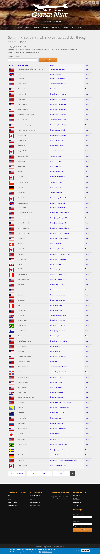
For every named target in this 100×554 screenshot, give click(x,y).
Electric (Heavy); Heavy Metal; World (60, 407)
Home (20, 27)
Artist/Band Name (23, 65)
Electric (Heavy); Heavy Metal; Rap (59, 428)
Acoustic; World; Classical (57, 140)
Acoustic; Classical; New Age (58, 84)
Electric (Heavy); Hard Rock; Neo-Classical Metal (63, 460)
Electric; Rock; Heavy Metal (57, 249)
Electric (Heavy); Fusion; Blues (58, 341)
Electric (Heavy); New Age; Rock (59, 450)
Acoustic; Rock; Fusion (56, 455)
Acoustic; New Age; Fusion (57, 69)
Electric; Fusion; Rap (55, 74)
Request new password (80, 526)
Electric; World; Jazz (55, 346)
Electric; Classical (55, 433)
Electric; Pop (53, 361)
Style (52, 65)
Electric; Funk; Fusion (56, 336)
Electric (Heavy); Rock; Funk (57, 284)
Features (46, 27)
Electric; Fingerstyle (55, 269)
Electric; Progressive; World (57, 203)
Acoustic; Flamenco (55, 156)
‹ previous (20, 473)
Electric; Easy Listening (56, 392)
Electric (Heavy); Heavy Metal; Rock (60, 254)
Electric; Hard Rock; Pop (56, 423)
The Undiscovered (35, 505)
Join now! (63, 498)
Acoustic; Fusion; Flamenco (57, 151)
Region (11, 65)
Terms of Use (59, 549)
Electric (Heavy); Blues (56, 377)
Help (73, 27)
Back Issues (76, 499)
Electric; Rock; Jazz (55, 418)
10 (44, 473)
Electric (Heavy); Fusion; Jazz (58, 320)
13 (61, 473)
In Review (32, 499)
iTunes (87, 65)
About (9, 499)
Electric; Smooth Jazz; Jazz (57, 290)
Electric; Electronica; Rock (57, 171)
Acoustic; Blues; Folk (55, 166)
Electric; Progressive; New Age (58, 444)
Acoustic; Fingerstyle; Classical (58, 367)
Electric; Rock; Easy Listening (58, 125)
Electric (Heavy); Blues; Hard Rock (59, 212)
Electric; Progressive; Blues (57, 176)
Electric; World (54, 89)
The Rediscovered (35, 502)
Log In (80, 27)
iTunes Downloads (35, 496)
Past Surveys (77, 502)
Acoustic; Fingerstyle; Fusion (58, 316)
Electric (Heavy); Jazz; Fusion (58, 356)
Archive (65, 27)
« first (11, 473)
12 (55, 473)
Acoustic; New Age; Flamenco (58, 120)
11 (49, 473)
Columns (36, 27)
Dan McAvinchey (12, 502)
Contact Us (76, 496)
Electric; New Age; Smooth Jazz (59, 198)
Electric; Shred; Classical (57, 264)
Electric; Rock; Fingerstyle (57, 145)
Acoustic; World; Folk (56, 387)
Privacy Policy (72, 549)
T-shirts (75, 505)
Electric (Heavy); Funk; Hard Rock (59, 259)
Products (55, 27)
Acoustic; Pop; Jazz (55, 243)
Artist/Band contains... (14, 57)
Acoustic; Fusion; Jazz (56, 182)
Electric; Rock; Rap (55, 439)
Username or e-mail (79, 514)
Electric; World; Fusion (56, 305)
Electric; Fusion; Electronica (57, 78)
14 (66, 473)
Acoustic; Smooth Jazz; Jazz (58, 465)
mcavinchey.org (12, 505)
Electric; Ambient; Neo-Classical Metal (60, 402)
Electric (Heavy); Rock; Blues (58, 94)
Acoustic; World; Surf (56, 192)
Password (76, 521)
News (27, 27)
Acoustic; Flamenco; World (57, 274)
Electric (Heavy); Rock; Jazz (57, 412)
